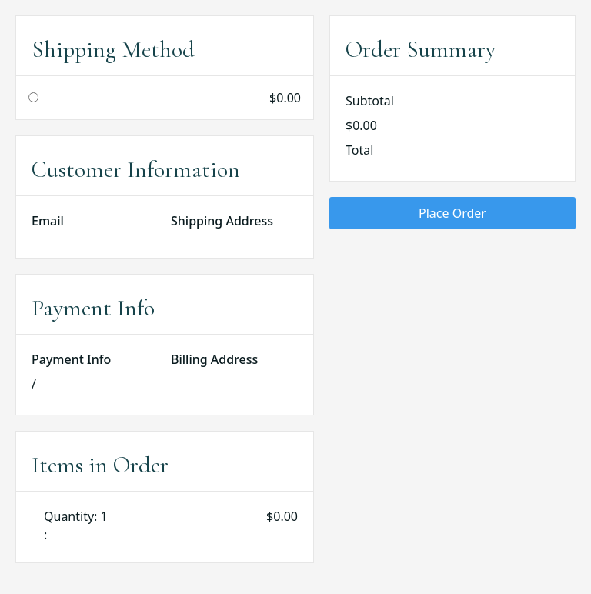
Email (48, 220)
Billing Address (214, 359)
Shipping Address (222, 220)
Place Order (452, 213)
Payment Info (71, 359)
